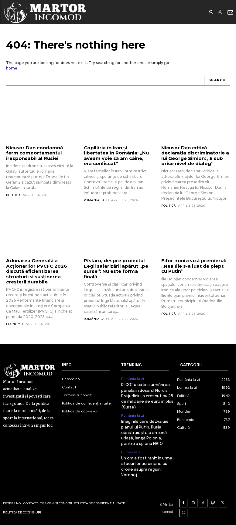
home (11, 68)
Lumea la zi (131, 451)
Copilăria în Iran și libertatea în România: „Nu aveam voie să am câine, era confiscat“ (118, 153)
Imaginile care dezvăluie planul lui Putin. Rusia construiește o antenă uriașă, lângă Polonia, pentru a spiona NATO (145, 432)
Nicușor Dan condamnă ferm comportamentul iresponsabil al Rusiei (34, 153)
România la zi (96, 195)
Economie (15, 323)
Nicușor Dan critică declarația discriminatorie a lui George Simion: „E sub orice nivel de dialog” (195, 155)
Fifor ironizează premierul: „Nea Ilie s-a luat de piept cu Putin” (193, 266)
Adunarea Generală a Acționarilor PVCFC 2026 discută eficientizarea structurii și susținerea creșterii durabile (36, 271)
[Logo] (45, 12)
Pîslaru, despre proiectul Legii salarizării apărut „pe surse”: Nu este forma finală (118, 266)
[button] (211, 12)
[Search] (217, 81)
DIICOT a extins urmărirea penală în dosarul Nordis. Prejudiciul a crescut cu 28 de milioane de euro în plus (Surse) (147, 396)
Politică (13, 195)
